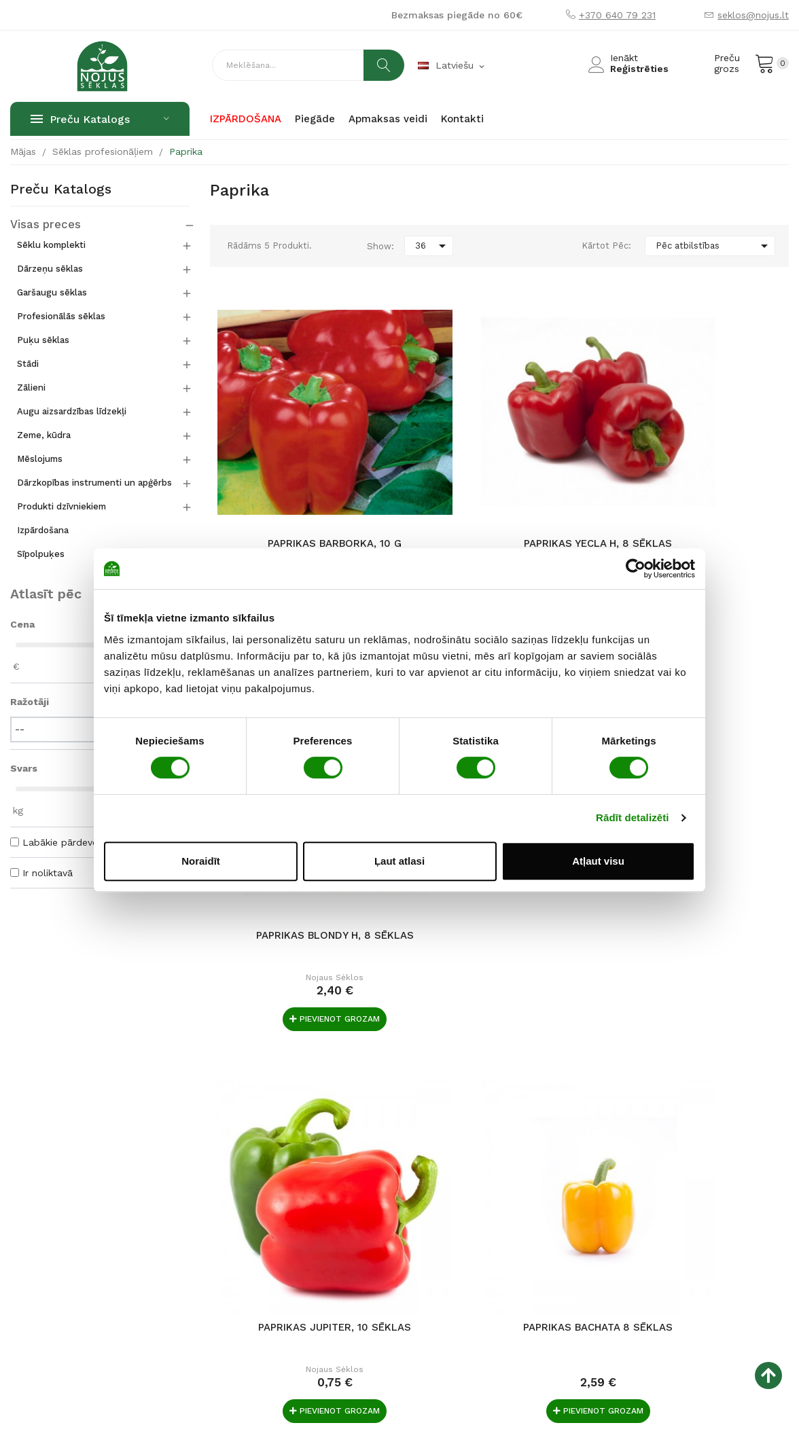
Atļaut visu (598, 861)
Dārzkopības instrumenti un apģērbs (94, 483)
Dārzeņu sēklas (50, 269)
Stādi (28, 364)
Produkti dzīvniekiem (61, 506)
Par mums (300, 1173)
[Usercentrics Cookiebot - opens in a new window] (635, 568)
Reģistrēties (639, 68)
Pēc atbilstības (714, 246)
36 (432, 246)
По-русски (299, 1217)
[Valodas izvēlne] (452, 65)
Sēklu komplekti (51, 245)
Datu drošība (439, 1217)
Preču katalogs (60, 189)
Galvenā (295, 1152)
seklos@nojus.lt (753, 15)
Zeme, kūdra (44, 435)
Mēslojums (40, 459)
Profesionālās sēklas (61, 316)
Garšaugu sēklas (52, 292)
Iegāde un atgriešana (457, 1195)
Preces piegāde (445, 1173)
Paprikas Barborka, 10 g (302, 477)
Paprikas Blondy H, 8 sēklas (696, 484)
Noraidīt (200, 861)
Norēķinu (430, 1152)
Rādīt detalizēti (632, 817)
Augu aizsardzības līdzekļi (71, 411)
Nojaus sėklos (302, 520)
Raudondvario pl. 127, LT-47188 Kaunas (100, 1233)
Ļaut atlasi (399, 861)
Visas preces (39, 224)
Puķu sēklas (43, 340)
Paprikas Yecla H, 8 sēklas (499, 477)
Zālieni (31, 387)
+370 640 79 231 (617, 15)
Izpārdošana (43, 530)
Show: (380, 246)
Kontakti (296, 1195)
